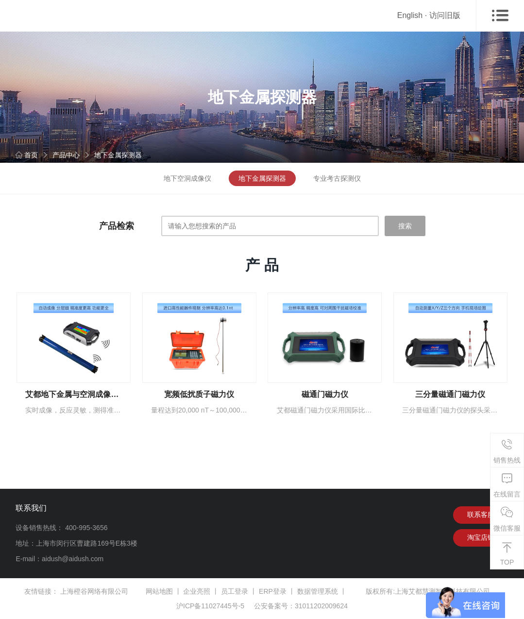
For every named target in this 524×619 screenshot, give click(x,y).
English (410, 15)
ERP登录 (273, 591)
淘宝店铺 (480, 538)
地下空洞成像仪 (187, 178)
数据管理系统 (317, 591)
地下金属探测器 (118, 155)
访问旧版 (444, 15)
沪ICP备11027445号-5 (210, 606)
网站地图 (159, 591)
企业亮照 (196, 591)
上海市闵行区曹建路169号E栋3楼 (86, 543)
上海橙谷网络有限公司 (94, 591)
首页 (27, 155)
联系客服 (480, 515)
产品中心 (66, 155)
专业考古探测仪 (337, 178)
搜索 (405, 226)
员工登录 (234, 591)
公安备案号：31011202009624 (301, 606)
